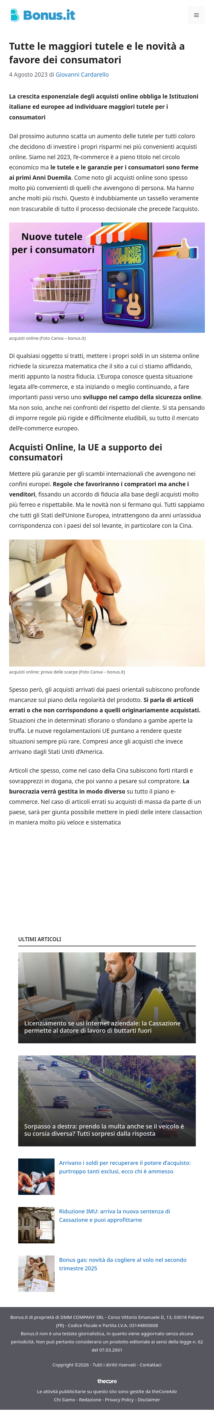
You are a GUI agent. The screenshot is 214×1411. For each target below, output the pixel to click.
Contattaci (151, 1365)
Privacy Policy (119, 1399)
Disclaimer (149, 1399)
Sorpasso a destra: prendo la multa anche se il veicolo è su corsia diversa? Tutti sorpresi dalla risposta (104, 1130)
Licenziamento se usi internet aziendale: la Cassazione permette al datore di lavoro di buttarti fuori (102, 1027)
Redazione (90, 1399)
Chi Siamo (64, 1399)
